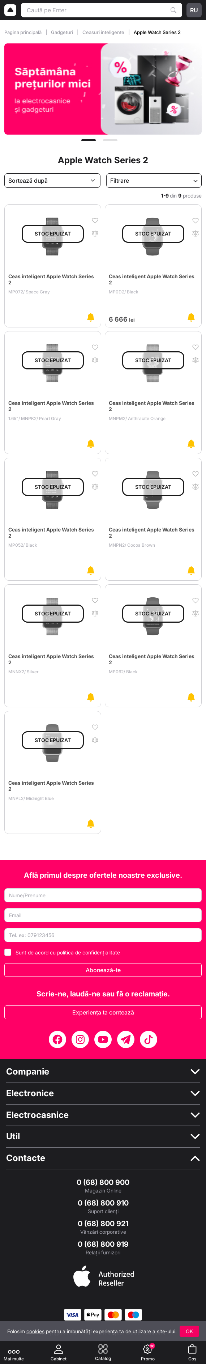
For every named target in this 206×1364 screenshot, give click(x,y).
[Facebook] (57, 1039)
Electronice (30, 1093)
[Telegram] (125, 1039)
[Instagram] (80, 1039)
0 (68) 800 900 (103, 1182)
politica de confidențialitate (88, 952)
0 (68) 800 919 (103, 1244)
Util (13, 1136)
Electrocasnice (37, 1115)
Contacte (25, 1158)
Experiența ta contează (103, 1012)
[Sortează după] (52, 180)
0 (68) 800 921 (103, 1223)
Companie (27, 1072)
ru (194, 10)
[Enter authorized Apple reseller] (103, 1275)
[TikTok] (148, 1039)
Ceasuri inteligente (103, 32)
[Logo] (10, 10)
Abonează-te (103, 970)
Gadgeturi (62, 32)
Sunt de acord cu (68, 952)
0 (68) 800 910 (103, 1203)
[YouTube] (103, 1039)
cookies (35, 1331)
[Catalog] (103, 1352)
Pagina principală (23, 32)
